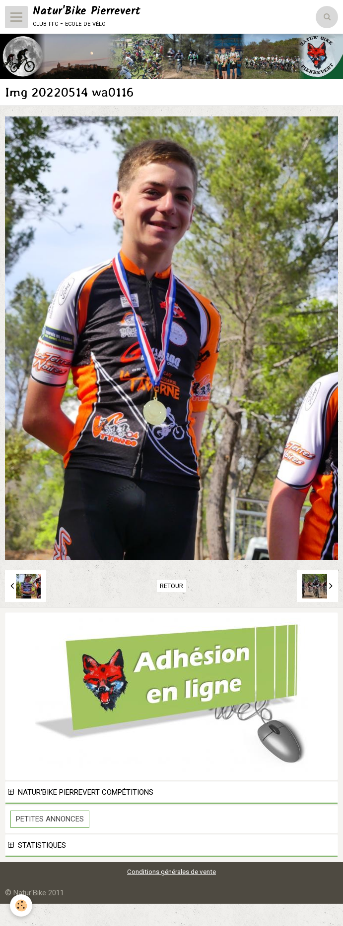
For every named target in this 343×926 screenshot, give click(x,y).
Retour (171, 586)
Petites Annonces (50, 819)
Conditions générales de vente (171, 871)
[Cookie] (21, 905)
